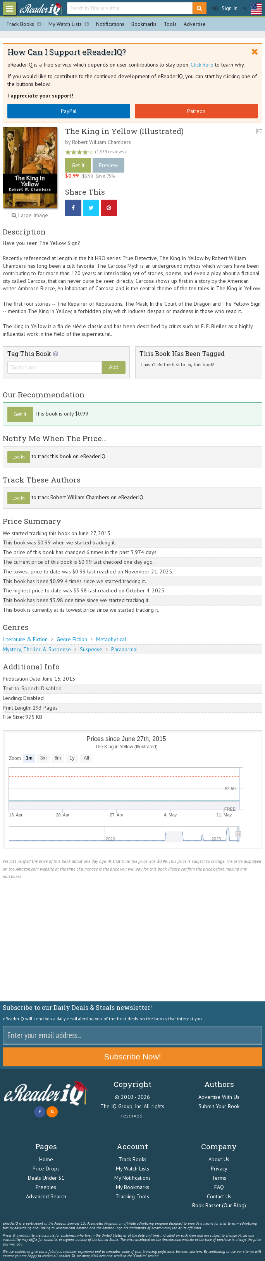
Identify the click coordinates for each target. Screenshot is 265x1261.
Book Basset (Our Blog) (219, 1205)
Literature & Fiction (25, 639)
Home (46, 1159)
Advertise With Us (218, 1096)
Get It (78, 165)
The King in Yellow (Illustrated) (124, 131)
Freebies (46, 1187)
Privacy (219, 1168)
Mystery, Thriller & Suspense (37, 649)
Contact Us (219, 1196)
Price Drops (46, 1168)
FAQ (219, 1187)
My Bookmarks (132, 1187)
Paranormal (124, 649)
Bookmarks (144, 24)
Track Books (25, 24)
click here (98, 1255)
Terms (219, 1177)
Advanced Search (46, 1196)
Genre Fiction (72, 639)
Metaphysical (111, 639)
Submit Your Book (218, 1106)
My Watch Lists (70, 24)
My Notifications (132, 1177)
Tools (170, 24)
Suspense (91, 649)
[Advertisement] (132, 944)
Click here (202, 64)
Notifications (110, 24)
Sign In (224, 8)
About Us (218, 1159)
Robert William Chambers (101, 142)
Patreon (196, 111)
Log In (18, 457)
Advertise (195, 24)
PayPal (69, 111)
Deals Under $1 (46, 1177)
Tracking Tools (132, 1196)
